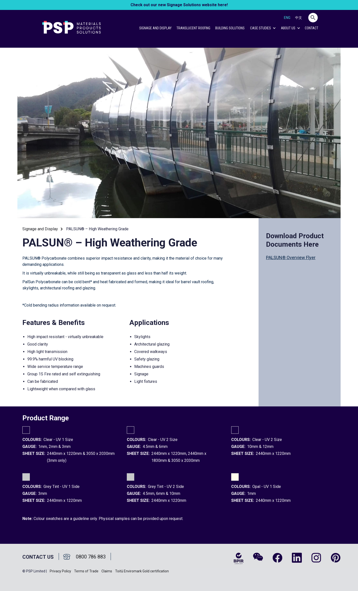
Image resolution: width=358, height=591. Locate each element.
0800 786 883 (91, 557)
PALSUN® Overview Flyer (290, 257)
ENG (287, 18)
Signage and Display (155, 28)
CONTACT (311, 28)
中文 (298, 18)
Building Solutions (230, 28)
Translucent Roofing (193, 28)
